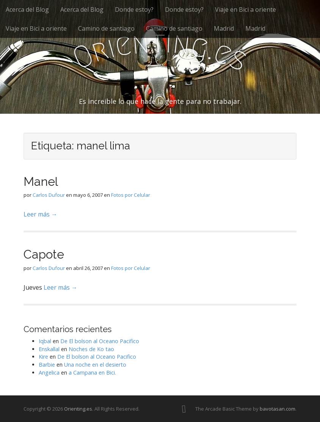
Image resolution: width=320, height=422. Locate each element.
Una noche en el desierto (95, 364)
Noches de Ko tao (91, 349)
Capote (44, 254)
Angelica (49, 372)
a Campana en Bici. (92, 372)
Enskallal (49, 349)
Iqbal (45, 341)
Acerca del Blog (27, 9)
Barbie (47, 364)
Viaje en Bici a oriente (245, 9)
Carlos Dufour (49, 194)
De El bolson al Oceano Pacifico (99, 341)
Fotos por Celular (130, 194)
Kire (43, 356)
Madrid (224, 28)
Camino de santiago (106, 28)
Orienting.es (78, 408)
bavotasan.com (277, 408)
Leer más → (40, 214)
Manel (41, 181)
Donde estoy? (134, 9)
